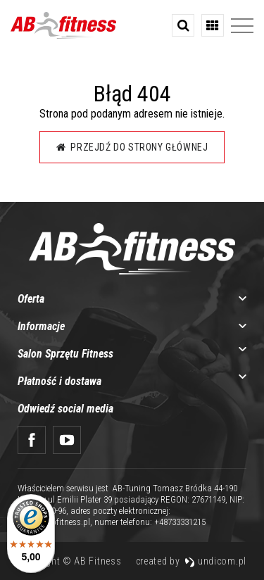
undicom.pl (215, 561)
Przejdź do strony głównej (132, 147)
